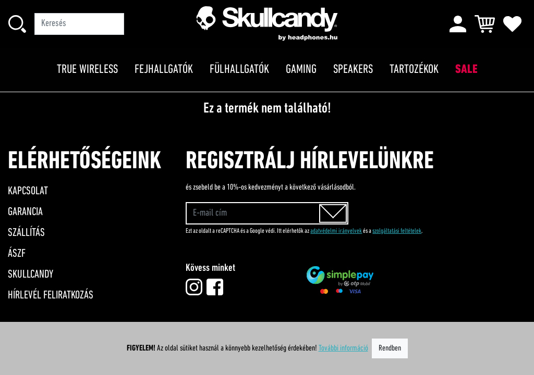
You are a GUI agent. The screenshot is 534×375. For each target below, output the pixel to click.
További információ (343, 348)
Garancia (25, 212)
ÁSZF (17, 254)
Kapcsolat (28, 191)
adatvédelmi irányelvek (336, 231)
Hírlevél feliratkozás (50, 296)
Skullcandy (30, 275)
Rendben (390, 348)
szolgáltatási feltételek (396, 231)
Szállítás (26, 233)
